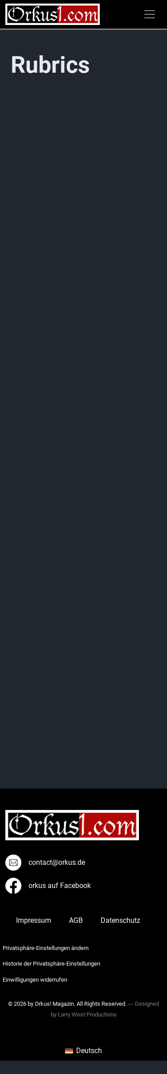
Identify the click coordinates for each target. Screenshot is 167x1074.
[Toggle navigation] (150, 14)
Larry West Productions (87, 1014)
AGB (76, 920)
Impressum (33, 920)
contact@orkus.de (45, 862)
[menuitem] (83, 1051)
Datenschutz (120, 920)
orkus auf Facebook (48, 885)
